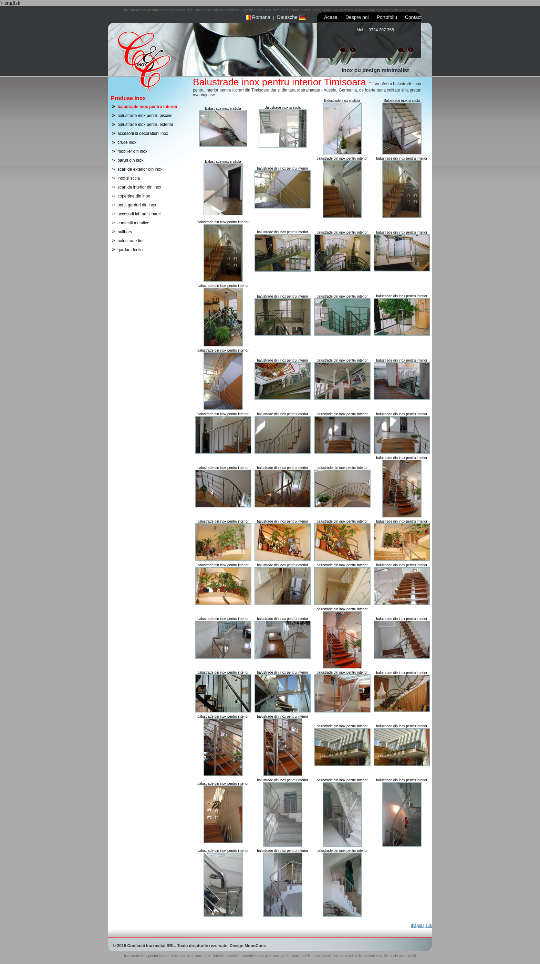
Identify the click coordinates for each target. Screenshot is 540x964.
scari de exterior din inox (139, 169)
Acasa (331, 17)
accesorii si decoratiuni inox (142, 133)
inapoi (417, 925)
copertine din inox (133, 196)
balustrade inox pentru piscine (144, 115)
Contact (413, 17)
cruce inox (126, 142)
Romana (257, 17)
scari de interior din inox (139, 187)
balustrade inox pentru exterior (145, 124)
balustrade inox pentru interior (147, 106)
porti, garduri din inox (136, 205)
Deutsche (291, 17)
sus (428, 925)
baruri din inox (130, 160)
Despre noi (357, 17)
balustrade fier (130, 240)
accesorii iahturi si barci (138, 214)
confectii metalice (133, 223)
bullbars (124, 231)
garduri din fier (130, 249)
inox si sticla (128, 178)
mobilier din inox (132, 151)
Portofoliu (387, 17)
